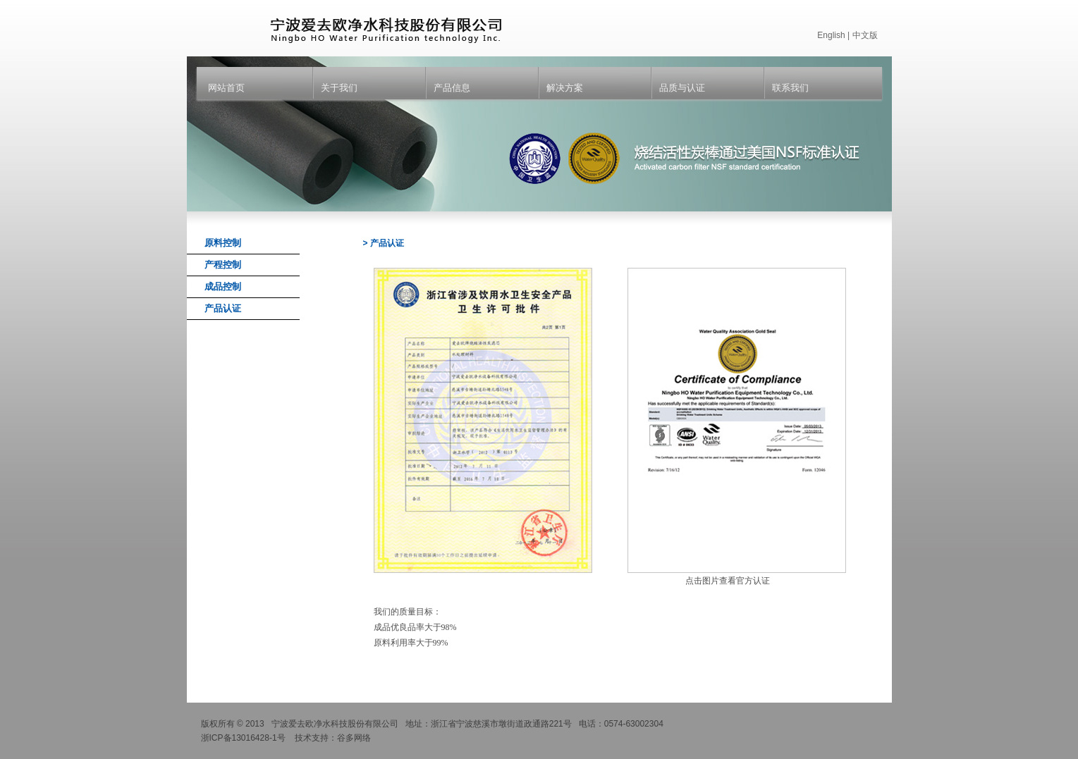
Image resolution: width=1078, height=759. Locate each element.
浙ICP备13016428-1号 (243, 738)
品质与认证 (682, 87)
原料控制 (222, 242)
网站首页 (226, 87)
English (831, 35)
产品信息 (452, 87)
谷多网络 (354, 738)
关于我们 (339, 87)
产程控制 (222, 264)
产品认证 (222, 308)
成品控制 (222, 286)
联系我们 (790, 87)
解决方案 (564, 87)
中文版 (865, 35)
